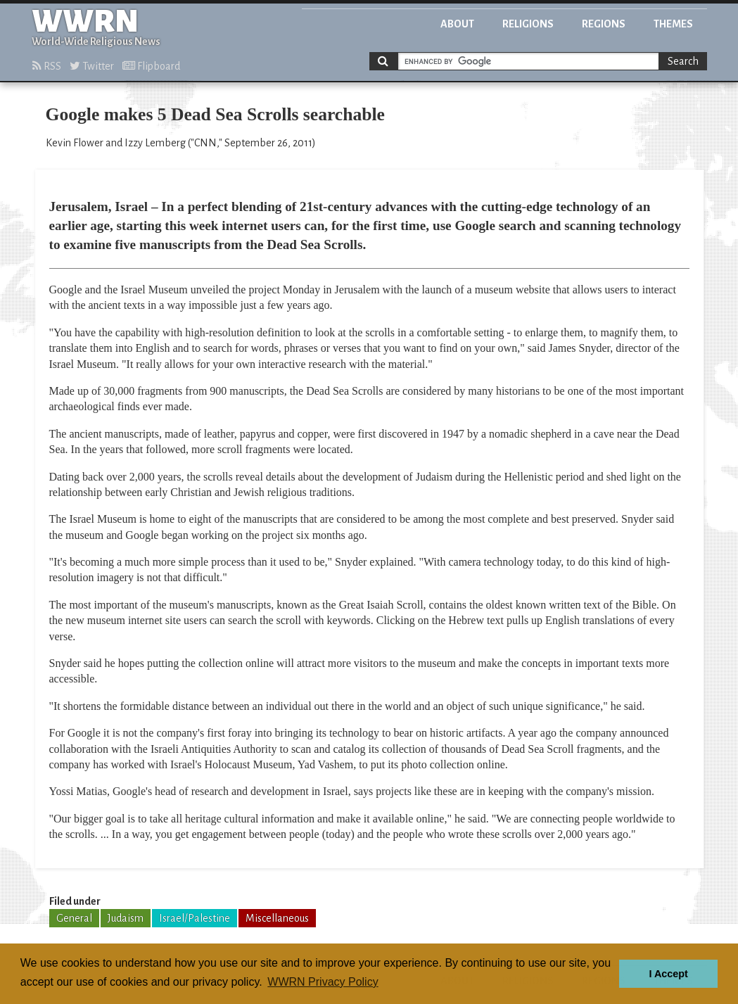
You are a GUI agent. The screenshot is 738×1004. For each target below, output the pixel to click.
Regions (603, 24)
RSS (46, 66)
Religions (528, 24)
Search (683, 61)
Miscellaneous (277, 918)
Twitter (92, 66)
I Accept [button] (668, 973)
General (74, 918)
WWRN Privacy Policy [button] (322, 982)
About (457, 24)
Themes (673, 24)
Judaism (126, 918)
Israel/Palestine (194, 918)
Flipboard (151, 66)
